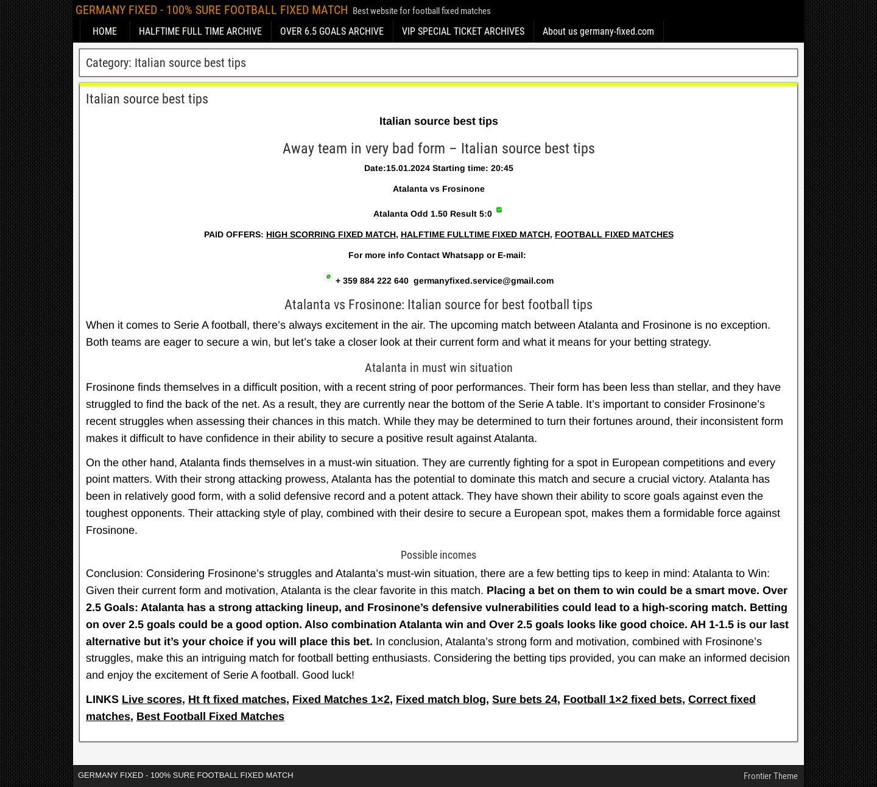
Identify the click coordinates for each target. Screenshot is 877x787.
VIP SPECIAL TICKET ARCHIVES (463, 31)
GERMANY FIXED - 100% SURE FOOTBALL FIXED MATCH (212, 9)
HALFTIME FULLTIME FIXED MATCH (475, 234)
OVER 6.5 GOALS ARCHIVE (332, 31)
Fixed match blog (441, 699)
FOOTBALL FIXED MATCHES (614, 234)
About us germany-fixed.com (598, 31)
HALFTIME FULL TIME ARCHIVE (200, 31)
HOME (105, 31)
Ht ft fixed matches (237, 699)
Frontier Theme (771, 776)
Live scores (152, 699)
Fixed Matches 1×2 (341, 699)
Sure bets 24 (524, 699)
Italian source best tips (147, 99)
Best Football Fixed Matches (210, 716)
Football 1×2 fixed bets (622, 699)
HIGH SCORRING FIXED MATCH (331, 234)
